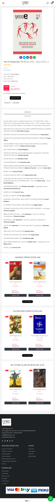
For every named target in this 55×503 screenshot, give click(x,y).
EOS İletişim (15, 286)
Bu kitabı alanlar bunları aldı (27, 365)
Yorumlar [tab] (27, 116)
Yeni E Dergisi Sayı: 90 (15, 282)
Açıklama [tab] (27, 112)
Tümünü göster (27, 301)
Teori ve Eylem (39, 337)
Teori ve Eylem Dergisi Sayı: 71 (39, 335)
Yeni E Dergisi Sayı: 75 (15, 389)
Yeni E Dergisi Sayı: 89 (39, 282)
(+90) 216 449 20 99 (7, 432)
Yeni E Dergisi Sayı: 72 (39, 389)
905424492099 (18, 432)
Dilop (15, 337)
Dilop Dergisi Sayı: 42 (16, 335)
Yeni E (15, 284)
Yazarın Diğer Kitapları (27, 257)
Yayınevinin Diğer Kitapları (27, 311)
